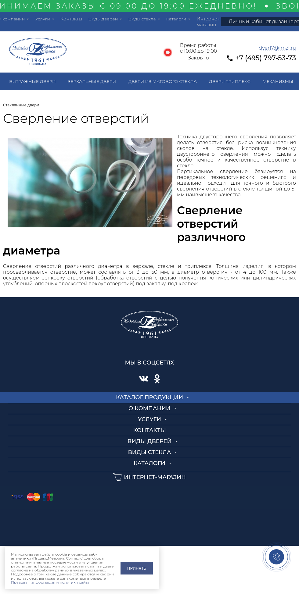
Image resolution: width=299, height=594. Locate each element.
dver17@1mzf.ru (277, 48)
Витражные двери (32, 81)
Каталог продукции (149, 397)
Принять (136, 568)
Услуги (42, 19)
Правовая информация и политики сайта (50, 582)
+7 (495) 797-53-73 (265, 58)
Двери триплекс (229, 81)
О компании (149, 408)
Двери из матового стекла (162, 81)
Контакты (71, 19)
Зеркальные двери (92, 81)
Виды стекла (142, 19)
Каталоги (176, 19)
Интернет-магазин (208, 21)
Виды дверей (103, 19)
